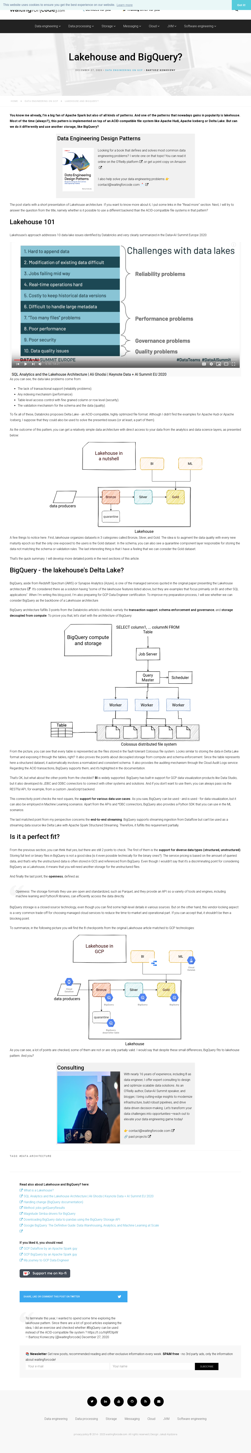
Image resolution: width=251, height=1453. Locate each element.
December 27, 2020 (95, 1337)
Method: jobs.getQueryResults (44, 1208)
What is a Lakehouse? (39, 1190)
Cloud (154, 26)
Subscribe (206, 1366)
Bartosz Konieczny (161, 70)
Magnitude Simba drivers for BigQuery (49, 1214)
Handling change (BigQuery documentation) (53, 1202)
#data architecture (35, 1156)
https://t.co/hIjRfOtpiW (103, 1332)
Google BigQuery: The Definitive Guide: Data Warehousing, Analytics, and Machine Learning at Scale (91, 1225)
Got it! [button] (241, 5)
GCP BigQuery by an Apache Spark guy (50, 1254)
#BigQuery (93, 1328)
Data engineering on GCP (124, 70)
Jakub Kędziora (168, 1434)
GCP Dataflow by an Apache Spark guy (50, 1248)
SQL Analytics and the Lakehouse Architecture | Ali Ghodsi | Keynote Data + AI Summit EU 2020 (89, 1196)
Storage (108, 26)
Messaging (132, 26)
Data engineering (48, 26)
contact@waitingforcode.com (149, 1131)
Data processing (81, 26)
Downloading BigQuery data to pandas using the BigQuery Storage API (72, 1219)
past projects (138, 1136)
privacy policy (81, 1434)
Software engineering (200, 26)
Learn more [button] (125, 5)
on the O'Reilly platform (122, 162)
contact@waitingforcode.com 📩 (121, 185)
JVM (171, 26)
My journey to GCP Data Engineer (46, 1260)
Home (14, 101)
